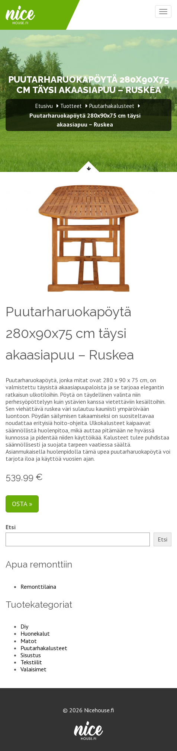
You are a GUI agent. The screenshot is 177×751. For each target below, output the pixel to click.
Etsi (11, 527)
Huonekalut (35, 633)
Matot (28, 641)
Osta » (22, 503)
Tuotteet (71, 105)
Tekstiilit (31, 662)
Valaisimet (33, 669)
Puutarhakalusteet (43, 648)
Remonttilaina (38, 586)
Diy (24, 626)
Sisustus (30, 655)
